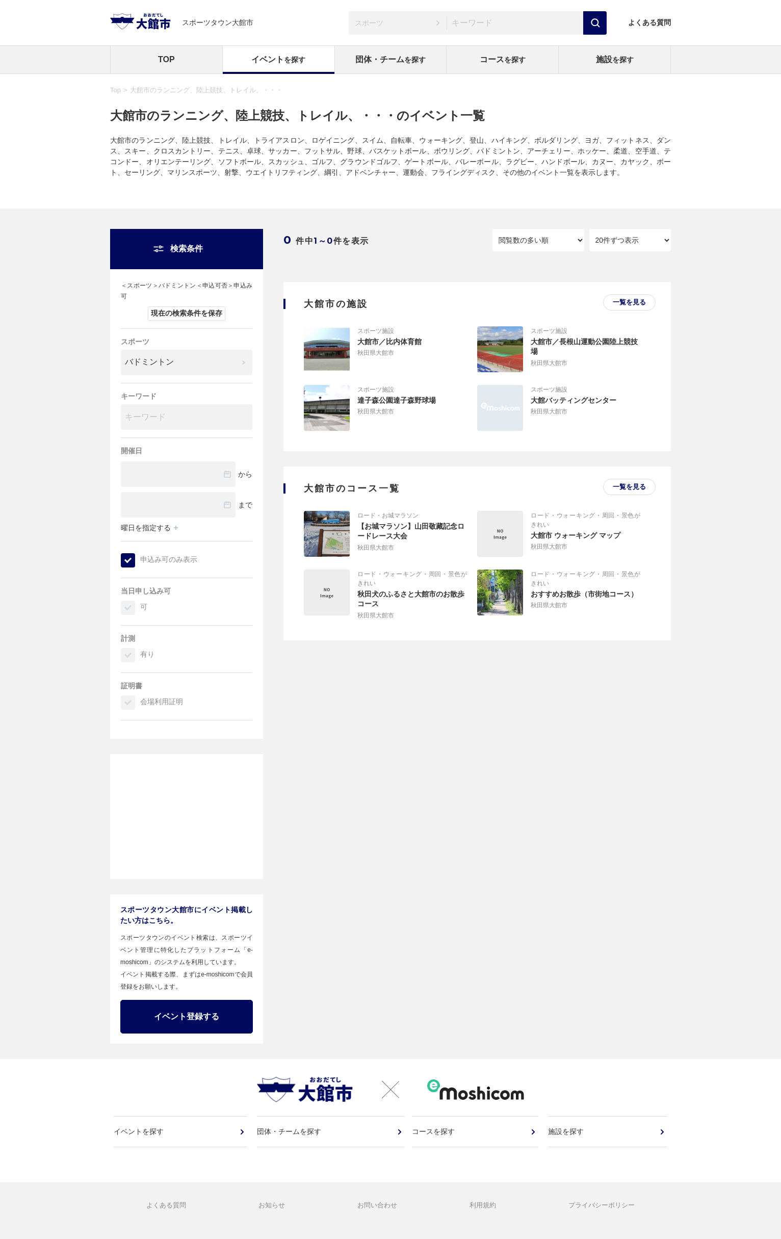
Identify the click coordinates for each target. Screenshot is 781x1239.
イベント (278, 59)
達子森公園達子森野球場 (396, 400)
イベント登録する (186, 1016)
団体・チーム (390, 59)
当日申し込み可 (146, 591)
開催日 (131, 451)
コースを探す (434, 1138)
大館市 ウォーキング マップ (575, 535)
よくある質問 (649, 22)
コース (503, 59)
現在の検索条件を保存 (186, 313)
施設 (615, 59)
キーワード (139, 396)
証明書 (131, 686)
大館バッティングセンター (573, 400)
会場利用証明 (161, 702)
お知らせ (271, 1216)
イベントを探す (140, 1138)
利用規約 (483, 1216)
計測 (128, 638)
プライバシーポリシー (601, 1216)
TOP (166, 59)
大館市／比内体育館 (389, 342)
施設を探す (566, 1138)
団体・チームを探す (289, 1138)
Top (115, 90)
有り (147, 654)
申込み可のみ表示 (168, 559)
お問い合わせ (377, 1216)
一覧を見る (629, 302)
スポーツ (135, 342)
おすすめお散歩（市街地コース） (584, 594)
